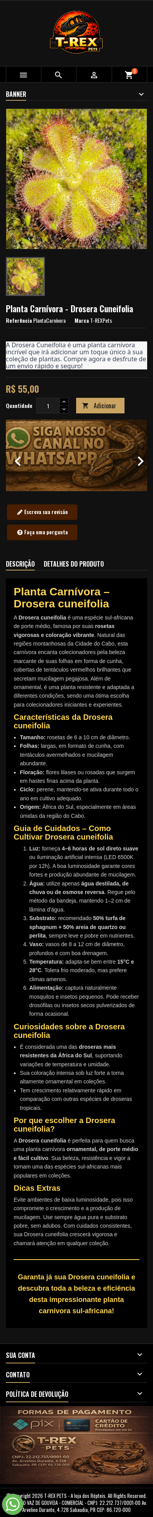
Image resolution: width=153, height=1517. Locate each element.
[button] (16, 455)
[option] (76, 455)
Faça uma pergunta (42, 532)
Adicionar (99, 405)
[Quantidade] (48, 405)
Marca (82, 320)
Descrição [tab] (20, 564)
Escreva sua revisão (42, 512)
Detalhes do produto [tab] (74, 564)
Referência (19, 320)
